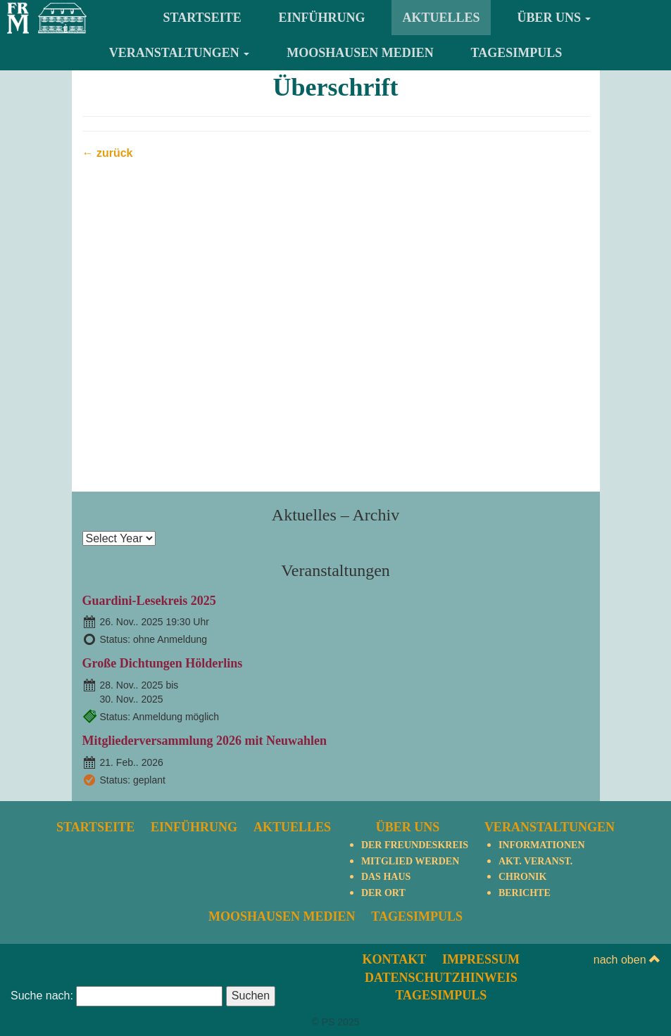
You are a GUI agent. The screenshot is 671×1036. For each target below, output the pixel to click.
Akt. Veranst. (535, 861)
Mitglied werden (410, 861)
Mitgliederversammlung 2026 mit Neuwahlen (204, 741)
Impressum (481, 959)
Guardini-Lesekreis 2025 (149, 601)
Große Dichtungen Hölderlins (162, 663)
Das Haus (385, 876)
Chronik (522, 876)
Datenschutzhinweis (441, 978)
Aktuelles (440, 18)
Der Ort (383, 893)
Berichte (524, 893)
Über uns (554, 18)
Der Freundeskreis (414, 845)
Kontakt (395, 959)
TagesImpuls (517, 53)
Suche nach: (42, 996)
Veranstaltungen (179, 53)
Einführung (322, 18)
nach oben (627, 960)
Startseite (202, 18)
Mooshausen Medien (360, 53)
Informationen (541, 845)
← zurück (107, 153)
